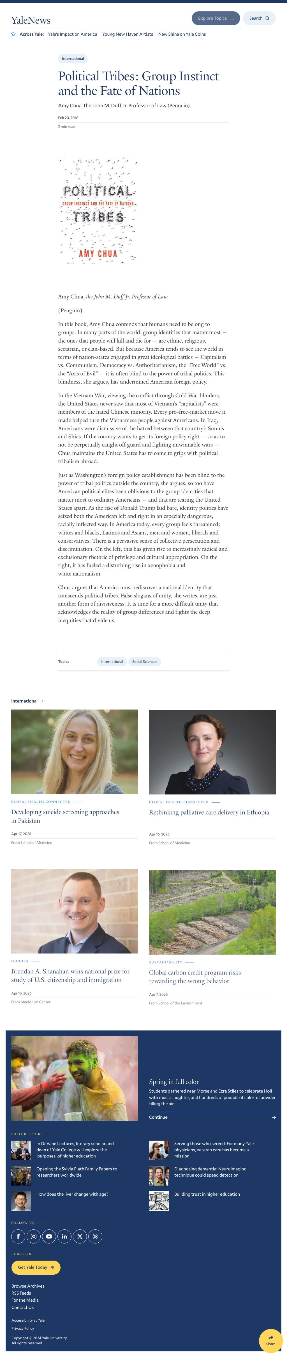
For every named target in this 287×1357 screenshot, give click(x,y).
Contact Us (22, 1307)
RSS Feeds (21, 1293)
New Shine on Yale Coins (182, 34)
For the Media (25, 1300)
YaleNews (30, 21)
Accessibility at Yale (28, 1320)
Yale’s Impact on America (72, 34)
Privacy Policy (22, 1328)
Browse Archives (28, 1286)
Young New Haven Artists (127, 34)
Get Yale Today (36, 1267)
